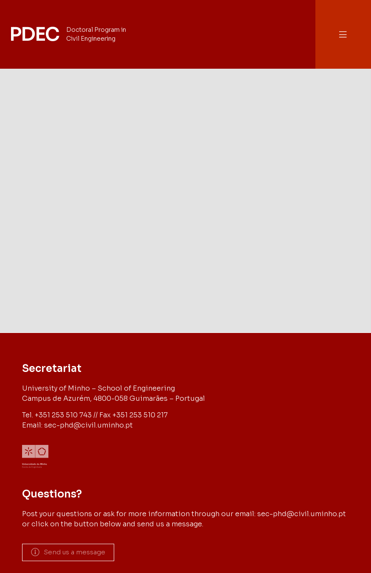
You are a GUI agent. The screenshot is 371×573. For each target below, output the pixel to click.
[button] (342, 34)
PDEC (34, 34)
